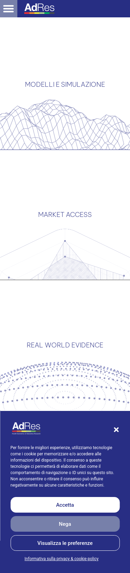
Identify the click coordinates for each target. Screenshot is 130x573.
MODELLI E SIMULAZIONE (65, 79)
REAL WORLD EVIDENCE (65, 321)
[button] (116, 429)
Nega (65, 524)
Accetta (65, 505)
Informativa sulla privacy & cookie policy (61, 558)
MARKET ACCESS (65, 200)
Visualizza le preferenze (65, 543)
